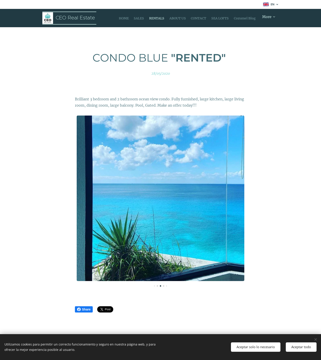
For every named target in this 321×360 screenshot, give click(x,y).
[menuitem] (124, 18)
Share (84, 309)
